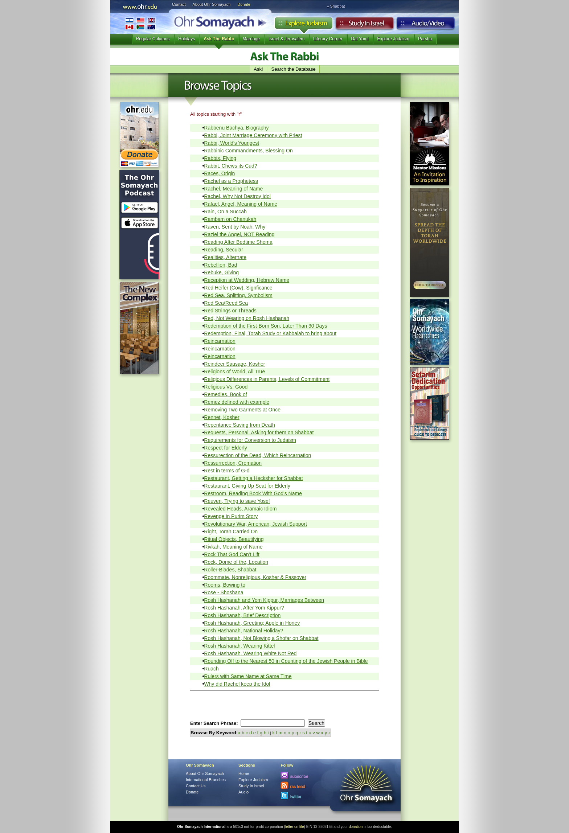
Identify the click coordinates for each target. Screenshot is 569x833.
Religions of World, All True (234, 371)
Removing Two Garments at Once (242, 410)
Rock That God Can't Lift (231, 554)
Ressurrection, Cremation (233, 463)
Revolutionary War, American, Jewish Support (255, 524)
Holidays (186, 38)
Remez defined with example (236, 402)
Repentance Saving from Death (239, 425)
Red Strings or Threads (230, 310)
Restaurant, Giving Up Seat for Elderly (247, 486)
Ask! (258, 69)
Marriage (251, 38)
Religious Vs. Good (225, 387)
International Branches (140, 23)
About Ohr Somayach (212, 4)
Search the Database (293, 69)
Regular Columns (153, 38)
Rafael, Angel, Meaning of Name (240, 204)
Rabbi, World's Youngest (231, 143)
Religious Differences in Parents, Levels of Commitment (266, 379)
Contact (179, 4)
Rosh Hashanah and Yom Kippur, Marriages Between (264, 600)
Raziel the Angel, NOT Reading (239, 234)
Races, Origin (219, 173)
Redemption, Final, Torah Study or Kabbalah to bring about (270, 333)
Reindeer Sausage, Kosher (234, 364)
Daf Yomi (359, 38)
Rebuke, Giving (221, 272)
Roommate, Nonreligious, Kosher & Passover (255, 577)
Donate (243, 4)
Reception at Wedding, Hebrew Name (246, 280)
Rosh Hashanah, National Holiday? (243, 630)
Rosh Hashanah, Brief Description (242, 615)
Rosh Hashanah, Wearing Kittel (239, 646)
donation (356, 827)
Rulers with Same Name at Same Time (247, 676)
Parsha (425, 38)
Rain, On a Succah (225, 211)
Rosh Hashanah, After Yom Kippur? (244, 608)
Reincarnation (219, 341)
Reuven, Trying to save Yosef (237, 501)
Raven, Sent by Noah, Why (234, 227)
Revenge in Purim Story (231, 516)
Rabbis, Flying (220, 158)
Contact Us (195, 786)
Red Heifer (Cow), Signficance (238, 288)
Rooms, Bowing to (224, 585)
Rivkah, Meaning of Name (233, 547)
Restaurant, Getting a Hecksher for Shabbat (253, 478)
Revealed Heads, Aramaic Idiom (240, 509)
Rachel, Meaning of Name (233, 189)
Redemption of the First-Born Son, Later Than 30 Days (265, 326)
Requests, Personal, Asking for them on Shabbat (259, 432)
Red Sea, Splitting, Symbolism (238, 295)
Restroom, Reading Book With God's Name (253, 493)
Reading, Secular (223, 250)
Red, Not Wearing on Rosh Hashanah (246, 318)
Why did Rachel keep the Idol (237, 684)
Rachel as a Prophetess (231, 181)
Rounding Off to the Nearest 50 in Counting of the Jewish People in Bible (286, 661)
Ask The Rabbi (219, 38)
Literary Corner (327, 38)
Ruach (211, 669)
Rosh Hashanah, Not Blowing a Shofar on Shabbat (261, 638)
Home (243, 773)
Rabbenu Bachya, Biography (236, 128)
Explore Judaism (303, 25)
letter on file (294, 827)
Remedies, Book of (225, 394)
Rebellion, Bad (220, 265)
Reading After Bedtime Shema (238, 242)
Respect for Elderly (225, 448)
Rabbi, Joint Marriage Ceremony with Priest (253, 135)
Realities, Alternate (225, 257)
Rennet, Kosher (221, 417)
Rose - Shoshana (223, 592)
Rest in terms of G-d (226, 470)
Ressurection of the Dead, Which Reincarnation (257, 455)
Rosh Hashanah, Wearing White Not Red (250, 653)
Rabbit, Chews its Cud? (230, 166)
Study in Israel (364, 25)
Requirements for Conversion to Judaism (250, 440)
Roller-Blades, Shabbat (230, 570)
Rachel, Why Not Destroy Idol (237, 196)
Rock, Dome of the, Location (236, 562)
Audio (426, 25)
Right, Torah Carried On (231, 531)
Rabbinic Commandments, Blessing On (248, 150)
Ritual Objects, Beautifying (233, 539)
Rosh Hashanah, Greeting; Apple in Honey (252, 623)
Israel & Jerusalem (286, 38)
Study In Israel (251, 786)
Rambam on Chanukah (230, 219)
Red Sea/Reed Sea (226, 303)
